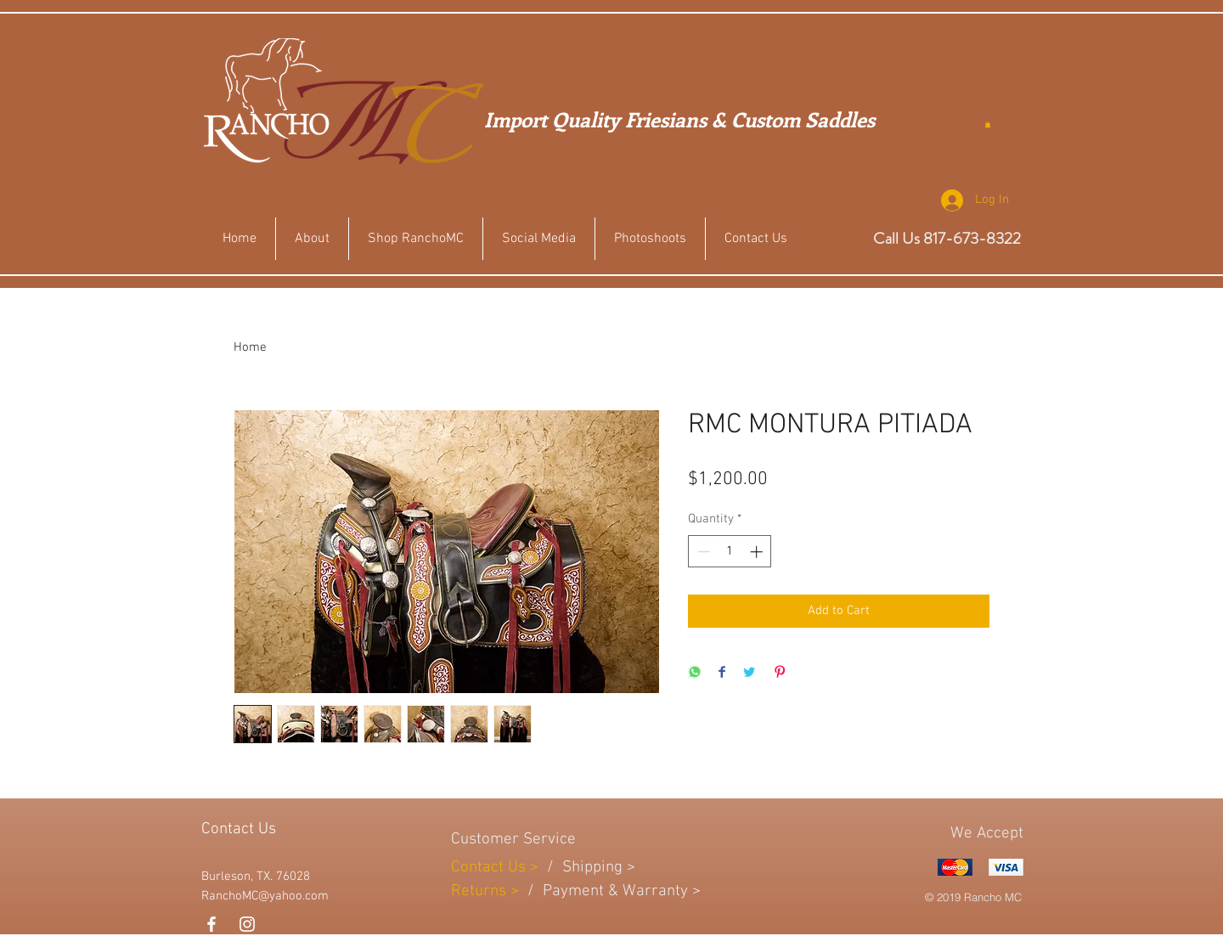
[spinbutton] (730, 551)
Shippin (588, 867)
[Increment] (758, 551)
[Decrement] (701, 551)
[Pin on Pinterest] (779, 673)
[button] (987, 124)
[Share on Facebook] (722, 673)
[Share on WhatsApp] (695, 673)
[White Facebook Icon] (211, 924)
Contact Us (490, 867)
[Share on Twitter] (749, 673)
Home (250, 347)
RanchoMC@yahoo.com (265, 896)
